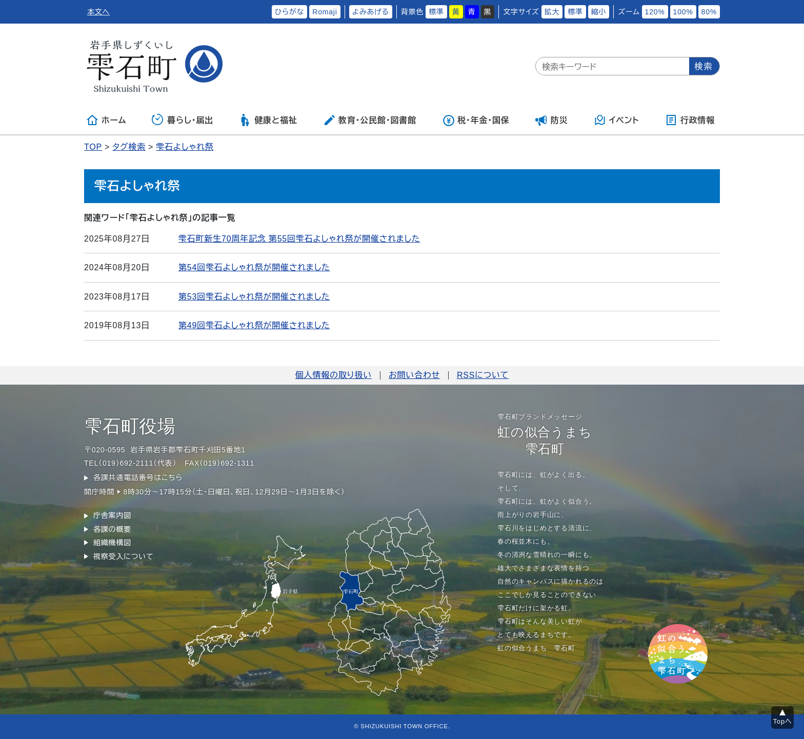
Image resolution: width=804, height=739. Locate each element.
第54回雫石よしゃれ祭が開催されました (254, 267)
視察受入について (123, 556)
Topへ (782, 721)
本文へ (98, 12)
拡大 (552, 12)
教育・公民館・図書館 (369, 120)
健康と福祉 (268, 120)
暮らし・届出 (182, 120)
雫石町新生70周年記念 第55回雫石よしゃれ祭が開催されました (299, 238)
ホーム (106, 120)
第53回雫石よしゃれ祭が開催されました (254, 296)
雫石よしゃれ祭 (184, 147)
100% (683, 12)
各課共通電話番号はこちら (138, 477)
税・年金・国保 (476, 120)
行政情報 (690, 120)
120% (655, 12)
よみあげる (370, 12)
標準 (436, 12)
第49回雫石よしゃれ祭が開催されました (254, 325)
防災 (551, 120)
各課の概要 (112, 529)
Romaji (324, 12)
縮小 (599, 12)
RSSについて (483, 375)
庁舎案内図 (112, 515)
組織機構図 (112, 542)
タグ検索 (129, 147)
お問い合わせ (414, 375)
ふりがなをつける (237, 12)
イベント (616, 120)
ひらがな (290, 12)
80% (709, 12)
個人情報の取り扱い (333, 375)
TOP (93, 147)
